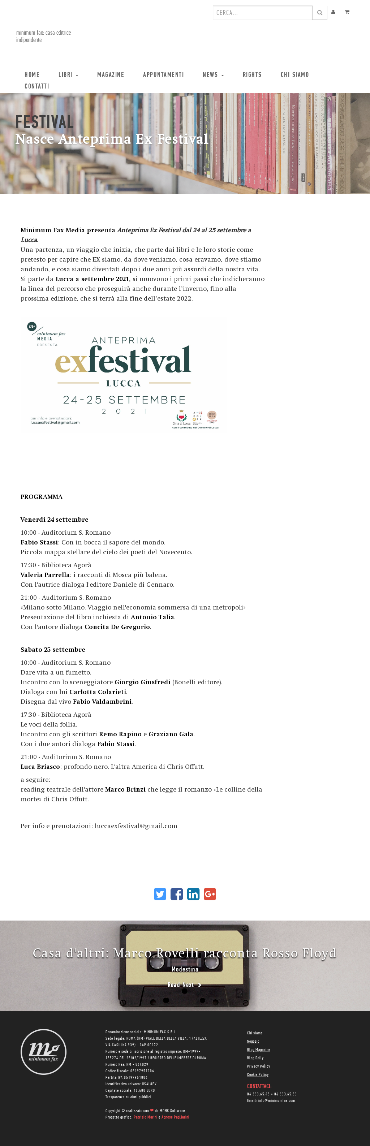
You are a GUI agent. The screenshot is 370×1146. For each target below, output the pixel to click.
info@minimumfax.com (276, 1101)
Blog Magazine (258, 1050)
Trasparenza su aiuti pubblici (128, 1097)
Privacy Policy (258, 1066)
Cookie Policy (258, 1075)
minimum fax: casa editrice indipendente (42, 37)
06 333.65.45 (258, 1094)
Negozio (253, 1041)
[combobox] (263, 12)
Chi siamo (255, 1033)
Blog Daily (255, 1058)
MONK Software (172, 1111)
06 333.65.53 (285, 1094)
